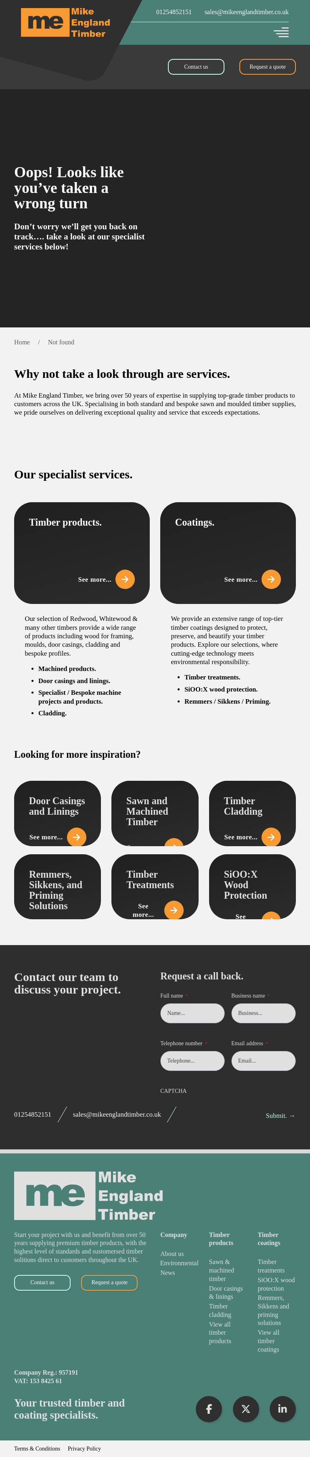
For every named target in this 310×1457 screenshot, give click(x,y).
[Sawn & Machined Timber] (228, 1270)
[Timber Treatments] (276, 1266)
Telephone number (183, 1043)
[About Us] (179, 1254)
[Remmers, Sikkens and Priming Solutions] (276, 1310)
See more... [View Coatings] (252, 579)
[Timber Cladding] (228, 1310)
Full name (174, 996)
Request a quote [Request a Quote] (267, 67)
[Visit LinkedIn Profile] (283, 1409)
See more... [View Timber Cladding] (255, 837)
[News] (179, 1273)
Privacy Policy (84, 1449)
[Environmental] (179, 1263)
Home (22, 342)
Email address (249, 1043)
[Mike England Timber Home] (65, 22)
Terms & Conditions (37, 1449)
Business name (250, 996)
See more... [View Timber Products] (106, 579)
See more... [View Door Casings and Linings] (60, 837)
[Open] (281, 32)
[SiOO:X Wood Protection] (276, 1284)
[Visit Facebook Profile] (209, 1409)
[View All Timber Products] (228, 1333)
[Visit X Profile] (246, 1409)
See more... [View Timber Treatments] (158, 910)
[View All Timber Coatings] (276, 1341)
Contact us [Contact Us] (196, 67)
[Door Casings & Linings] (228, 1293)
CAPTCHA (173, 1091)
